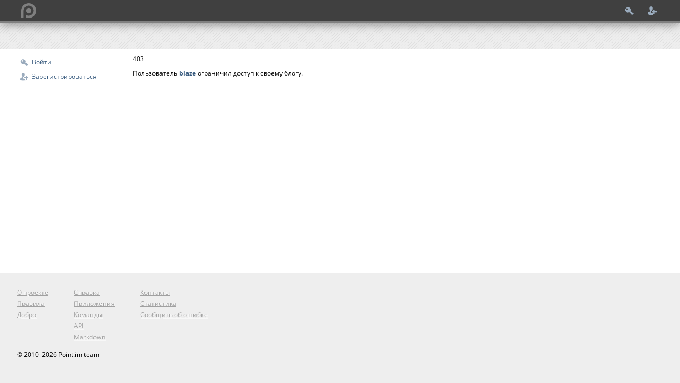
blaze (187, 73)
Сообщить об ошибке (174, 315)
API (78, 326)
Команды (88, 315)
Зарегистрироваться (64, 76)
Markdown (89, 337)
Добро (26, 315)
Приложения (94, 303)
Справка (87, 292)
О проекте (32, 292)
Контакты (155, 292)
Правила (31, 303)
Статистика (158, 303)
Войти (42, 61)
